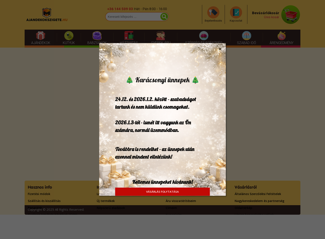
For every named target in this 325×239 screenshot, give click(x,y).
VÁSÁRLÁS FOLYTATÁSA (162, 192)
